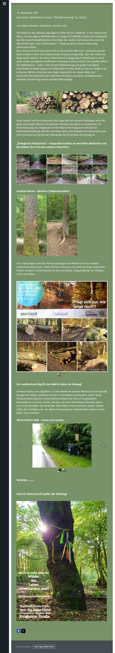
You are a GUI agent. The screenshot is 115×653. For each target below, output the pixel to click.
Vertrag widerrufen (44, 646)
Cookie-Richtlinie (23, 646)
